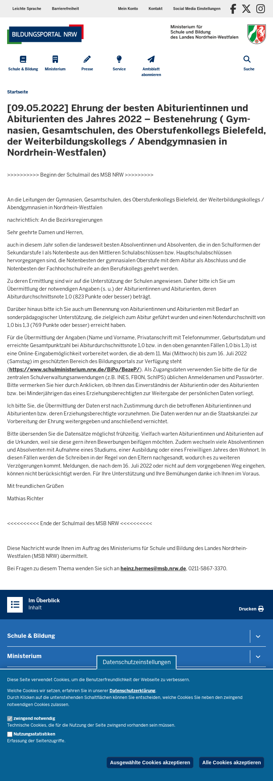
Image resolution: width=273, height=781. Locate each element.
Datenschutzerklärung (132, 691)
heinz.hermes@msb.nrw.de (153, 568)
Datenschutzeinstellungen (137, 662)
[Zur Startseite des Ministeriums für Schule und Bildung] (45, 34)
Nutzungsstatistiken (34, 734)
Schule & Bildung (31, 636)
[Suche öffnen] (249, 67)
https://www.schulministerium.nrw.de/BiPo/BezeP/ (74, 369)
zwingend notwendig (34, 718)
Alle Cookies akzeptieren (231, 762)
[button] (197, 8)
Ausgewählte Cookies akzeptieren (150, 762)
